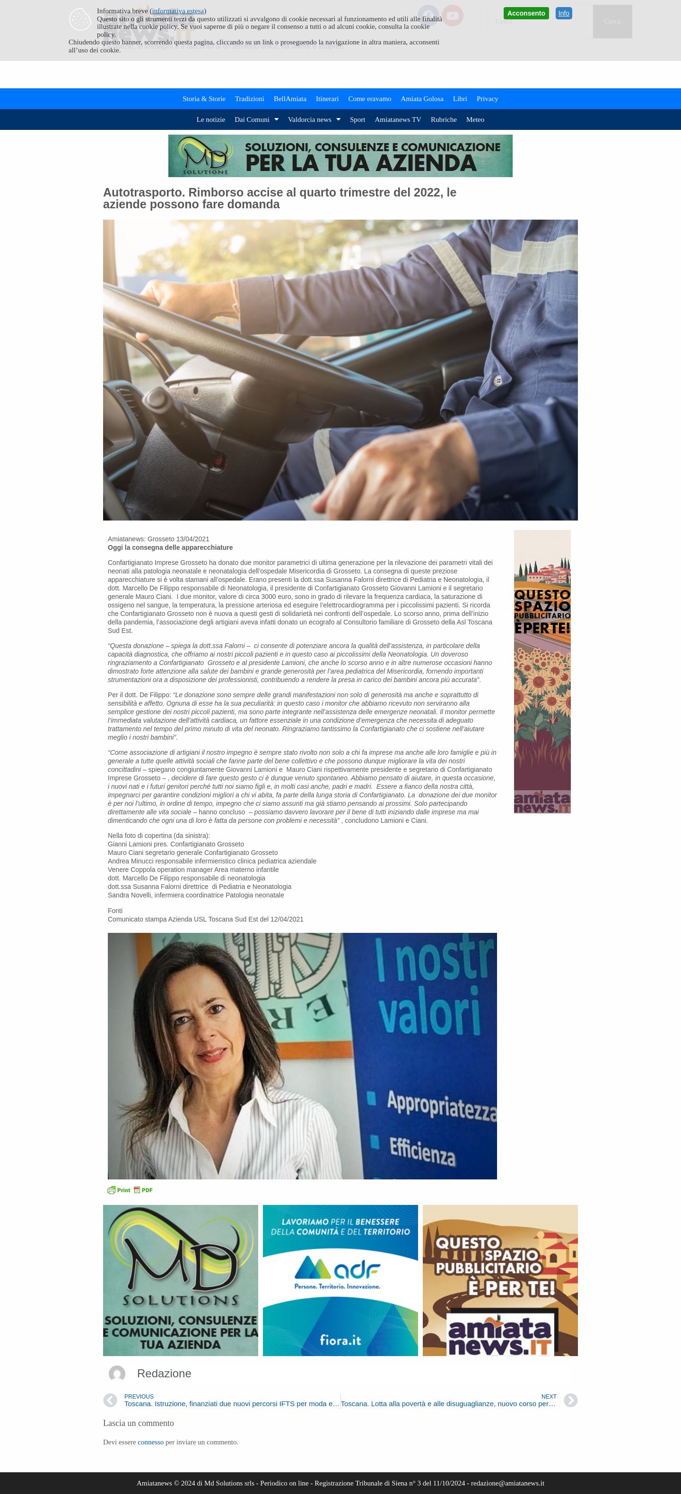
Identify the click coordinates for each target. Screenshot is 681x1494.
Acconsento (526, 13)
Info (564, 13)
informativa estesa (178, 11)
